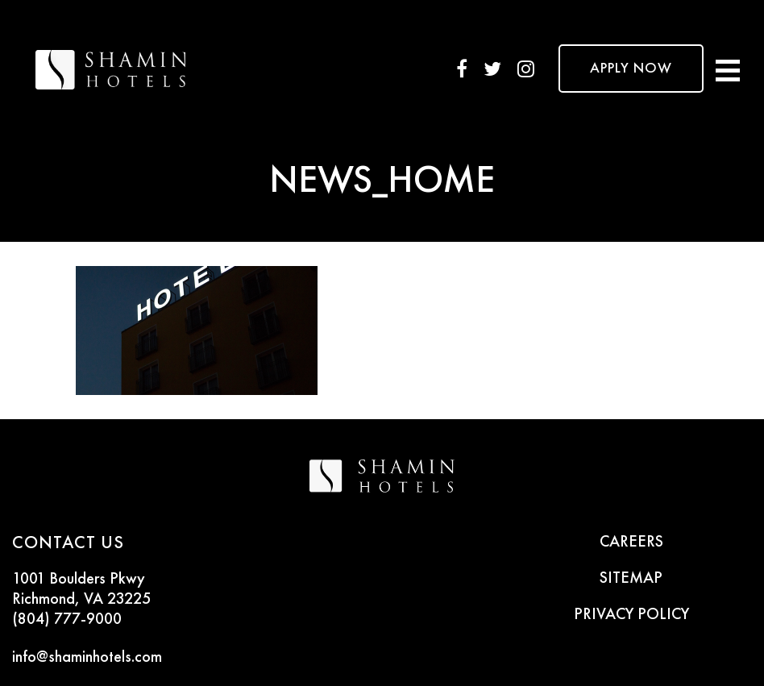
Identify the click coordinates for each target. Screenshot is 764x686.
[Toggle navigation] (728, 69)
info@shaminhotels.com (87, 658)
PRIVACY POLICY (631, 615)
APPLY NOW (631, 68)
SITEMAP (631, 579)
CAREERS (631, 542)
